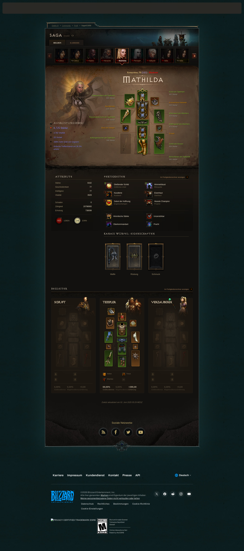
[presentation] (14, 8)
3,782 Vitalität (58, 133)
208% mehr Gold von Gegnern (65, 142)
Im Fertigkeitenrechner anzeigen (174, 177)
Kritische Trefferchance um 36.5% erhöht (66, 147)
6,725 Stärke (59, 128)
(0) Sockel (56, 137)
